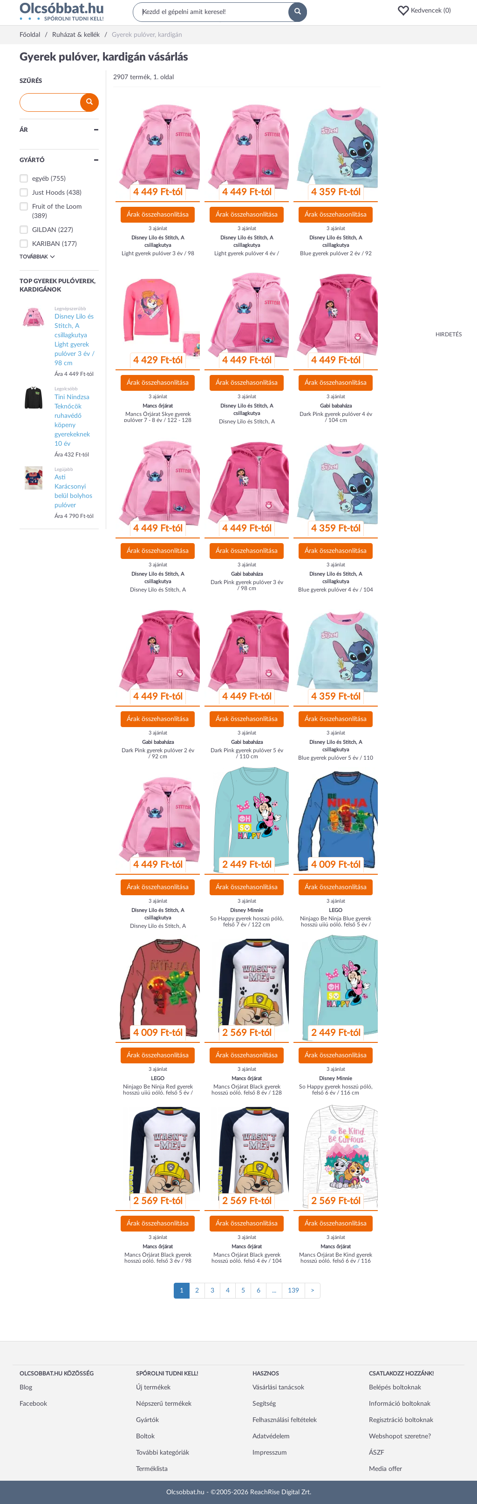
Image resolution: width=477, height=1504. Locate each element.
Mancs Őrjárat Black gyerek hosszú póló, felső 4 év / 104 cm (246, 1261)
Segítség (264, 1404)
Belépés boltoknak (395, 1387)
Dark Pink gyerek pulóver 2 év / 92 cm (158, 753)
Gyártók (147, 1420)
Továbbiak (37, 256)
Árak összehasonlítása (158, 214)
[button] (427, 10)
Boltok (145, 1436)
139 (293, 1290)
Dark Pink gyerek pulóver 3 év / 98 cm (247, 585)
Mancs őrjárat (158, 405)
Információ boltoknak (399, 1404)
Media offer (385, 1469)
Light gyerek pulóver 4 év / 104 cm (246, 256)
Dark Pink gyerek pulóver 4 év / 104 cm (336, 417)
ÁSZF (376, 1453)
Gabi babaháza (336, 405)
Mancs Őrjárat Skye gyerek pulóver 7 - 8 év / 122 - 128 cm (157, 420)
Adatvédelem (271, 1436)
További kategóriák (162, 1453)
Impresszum (269, 1453)
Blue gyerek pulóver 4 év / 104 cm (335, 593)
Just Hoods (48, 193)
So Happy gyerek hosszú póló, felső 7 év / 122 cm (247, 921)
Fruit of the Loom (57, 207)
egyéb (40, 179)
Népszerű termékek (163, 1404)
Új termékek (153, 1387)
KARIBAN (46, 244)
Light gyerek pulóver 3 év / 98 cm (158, 256)
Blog (26, 1387)
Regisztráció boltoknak (401, 1420)
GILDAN (44, 230)
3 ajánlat (158, 228)
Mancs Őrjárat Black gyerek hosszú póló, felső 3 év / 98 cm (157, 1261)
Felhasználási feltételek (284, 1420)
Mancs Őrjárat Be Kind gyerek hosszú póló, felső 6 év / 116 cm (335, 1261)
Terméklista (152, 1469)
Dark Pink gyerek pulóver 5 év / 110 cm (247, 753)
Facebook (33, 1404)
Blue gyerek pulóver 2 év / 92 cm (336, 256)
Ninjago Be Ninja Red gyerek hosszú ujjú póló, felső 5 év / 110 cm (158, 1093)
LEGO (335, 910)
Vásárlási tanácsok (278, 1387)
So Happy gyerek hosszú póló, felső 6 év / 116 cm (336, 1090)
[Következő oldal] (312, 1291)
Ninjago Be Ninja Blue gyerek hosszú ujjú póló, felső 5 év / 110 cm (335, 924)
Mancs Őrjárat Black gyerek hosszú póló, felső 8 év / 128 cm (246, 1093)
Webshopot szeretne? (400, 1436)
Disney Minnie (246, 910)
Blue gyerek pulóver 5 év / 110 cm (335, 761)
